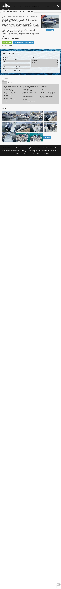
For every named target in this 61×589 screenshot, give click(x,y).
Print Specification (18, 42)
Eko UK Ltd (46, 153)
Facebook (50, 147)
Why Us (44, 6)
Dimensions (45, 60)
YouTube (30, 148)
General (4, 82)
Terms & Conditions (35, 147)
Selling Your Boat (36, 6)
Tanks (45, 64)
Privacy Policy (44, 147)
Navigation (10, 82)
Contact (49, 6)
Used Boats (27, 6)
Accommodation (45, 66)
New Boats (20, 6)
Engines (45, 62)
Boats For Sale (9, 147)
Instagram (55, 147)
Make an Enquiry (7, 42)
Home (14, 6)
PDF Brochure (44, 99)
